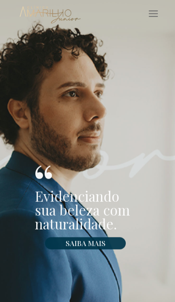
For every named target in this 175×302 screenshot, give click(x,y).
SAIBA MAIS (86, 246)
